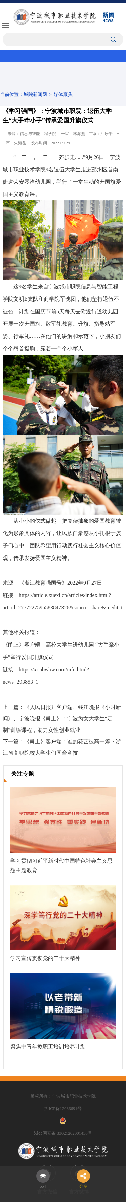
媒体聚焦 (63, 94)
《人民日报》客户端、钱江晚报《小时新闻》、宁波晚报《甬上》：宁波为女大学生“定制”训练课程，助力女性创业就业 (62, 718)
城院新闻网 (35, 94)
